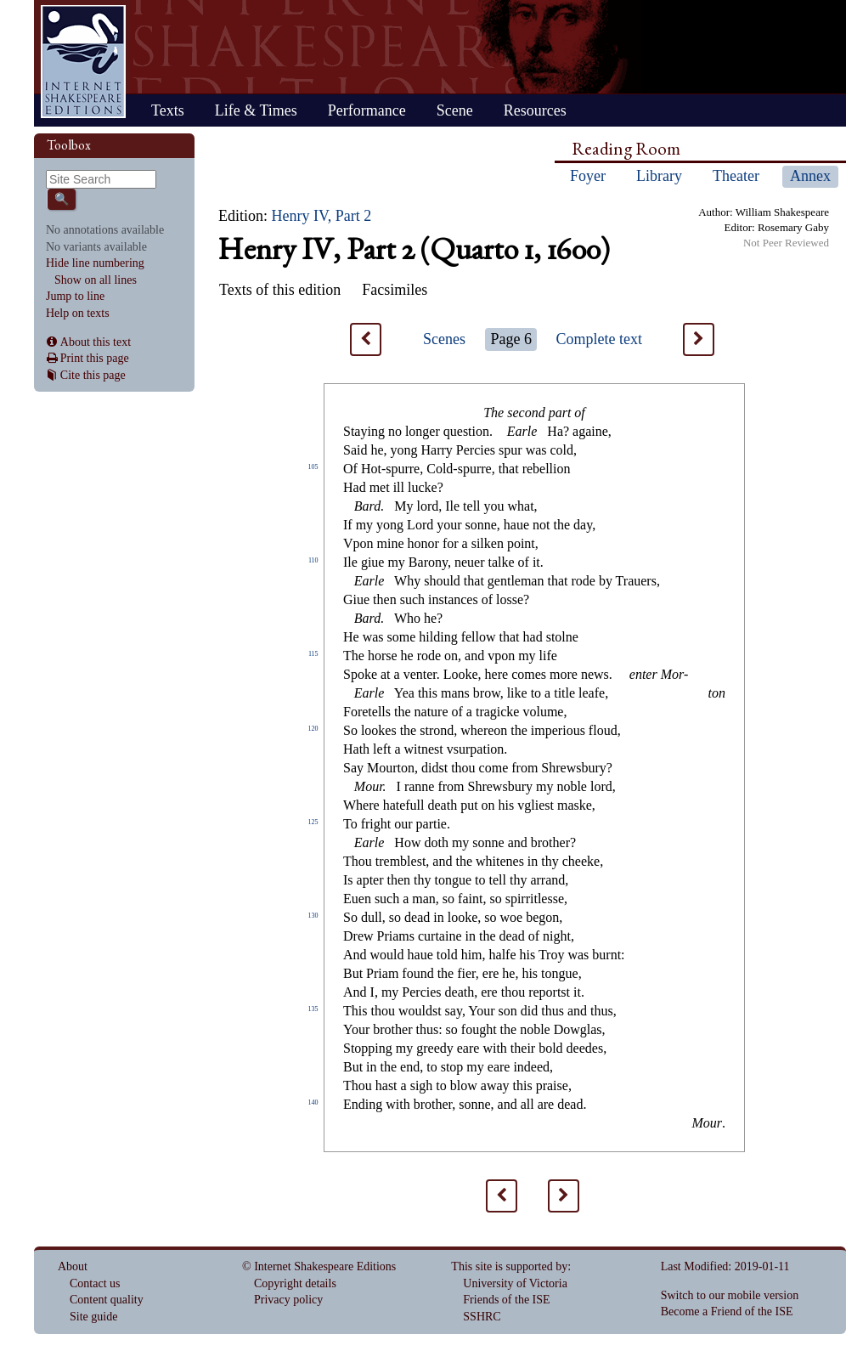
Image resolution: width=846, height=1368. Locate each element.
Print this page (94, 358)
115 (313, 654)
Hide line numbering (95, 263)
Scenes (444, 339)
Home (83, 61)
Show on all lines (95, 280)
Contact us (95, 1283)
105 (313, 467)
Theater (736, 175)
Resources (535, 110)
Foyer (588, 175)
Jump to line (75, 296)
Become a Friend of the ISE (727, 1311)
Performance (367, 110)
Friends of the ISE (506, 1299)
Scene (455, 110)
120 (313, 728)
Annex (810, 175)
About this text (95, 342)
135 (313, 1009)
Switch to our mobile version (730, 1295)
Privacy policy (288, 1299)
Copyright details (295, 1283)
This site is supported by (509, 1266)
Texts (167, 110)
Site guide (93, 1316)
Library (659, 175)
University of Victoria (515, 1283)
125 (313, 822)
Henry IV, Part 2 (322, 215)
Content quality (107, 1299)
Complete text (599, 339)
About (72, 1266)
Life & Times (256, 110)
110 (313, 560)
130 (313, 915)
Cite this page (93, 375)
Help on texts (78, 313)
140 (313, 1102)
